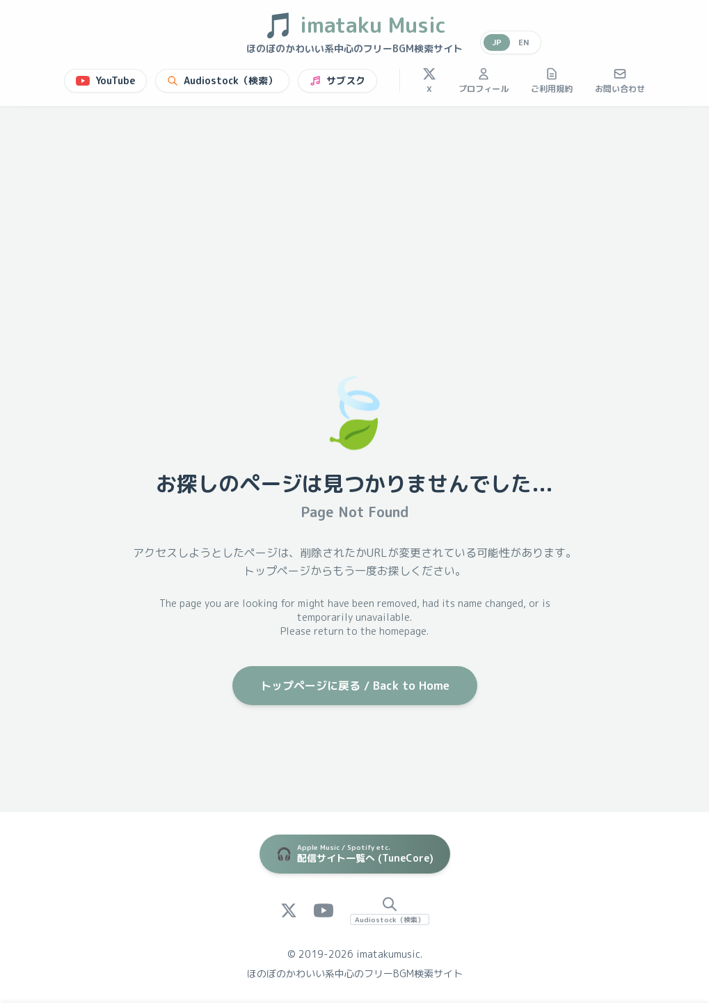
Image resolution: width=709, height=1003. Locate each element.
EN (523, 42)
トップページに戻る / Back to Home (354, 685)
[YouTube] (323, 910)
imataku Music (354, 25)
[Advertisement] (354, 210)
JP (497, 42)
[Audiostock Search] (389, 910)
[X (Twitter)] (288, 910)
